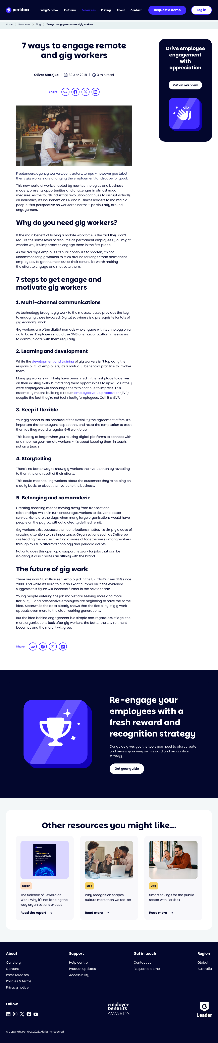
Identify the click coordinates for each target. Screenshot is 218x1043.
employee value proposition (96, 392)
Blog (38, 24)
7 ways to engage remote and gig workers (70, 24)
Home (9, 24)
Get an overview (185, 86)
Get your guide (127, 768)
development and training (53, 361)
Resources (24, 24)
